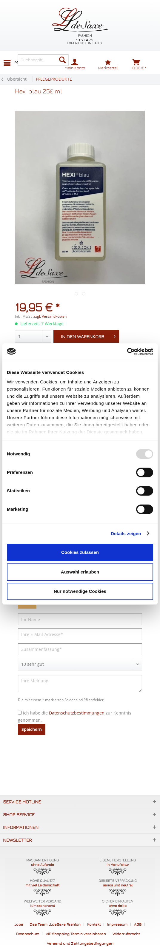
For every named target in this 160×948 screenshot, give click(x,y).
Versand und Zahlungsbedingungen (80, 943)
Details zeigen (126, 533)
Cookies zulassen (80, 552)
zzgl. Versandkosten (50, 316)
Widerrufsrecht (126, 933)
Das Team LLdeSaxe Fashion (55, 924)
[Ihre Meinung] (80, 683)
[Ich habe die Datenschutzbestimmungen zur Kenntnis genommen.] (20, 712)
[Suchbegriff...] (43, 60)
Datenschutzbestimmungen (76, 713)
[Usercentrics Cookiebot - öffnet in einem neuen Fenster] (127, 351)
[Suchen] (62, 60)
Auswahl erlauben (80, 571)
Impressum (117, 924)
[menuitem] (15, 63)
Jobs (18, 924)
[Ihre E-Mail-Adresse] (80, 634)
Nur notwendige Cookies (80, 591)
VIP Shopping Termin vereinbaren (76, 933)
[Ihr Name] (80, 619)
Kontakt (94, 924)
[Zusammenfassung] (80, 649)
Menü (15, 61)
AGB (137, 924)
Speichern (31, 729)
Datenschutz (27, 933)
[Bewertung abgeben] (80, 664)
